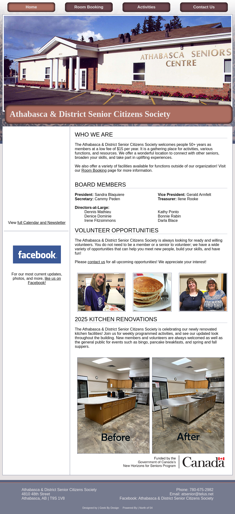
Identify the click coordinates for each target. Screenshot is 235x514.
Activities (146, 7)
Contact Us (204, 7)
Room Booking (88, 7)
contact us (96, 262)
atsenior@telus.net (197, 494)
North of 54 (146, 507)
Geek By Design (109, 507)
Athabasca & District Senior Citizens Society (175, 498)
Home (31, 7)
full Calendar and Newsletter (41, 223)
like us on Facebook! (44, 280)
